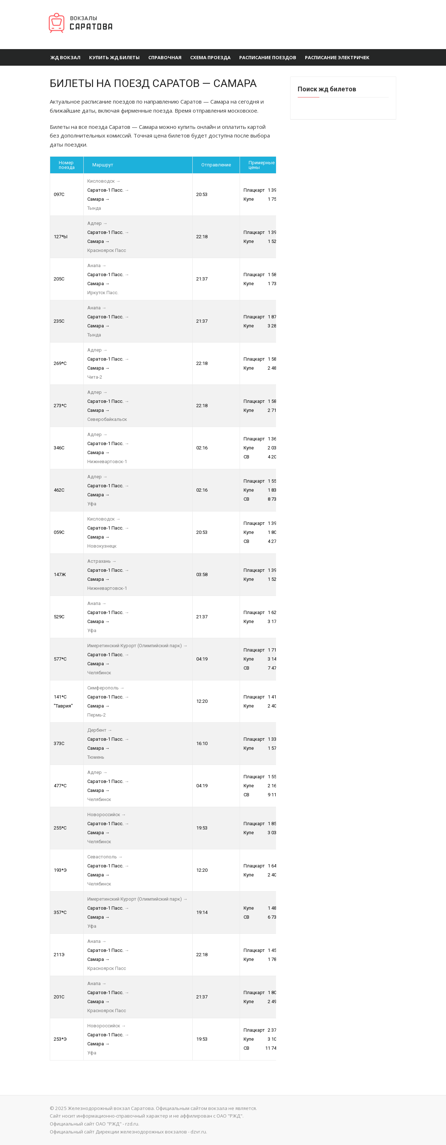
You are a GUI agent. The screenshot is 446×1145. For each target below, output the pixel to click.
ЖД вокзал (65, 57)
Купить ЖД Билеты (114, 57)
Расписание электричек (337, 57)
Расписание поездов (267, 57)
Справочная (165, 57)
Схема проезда (210, 57)
